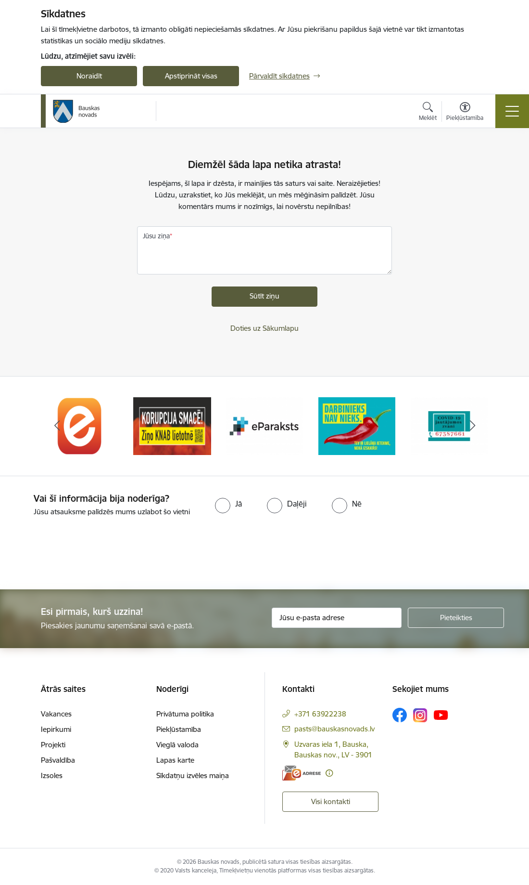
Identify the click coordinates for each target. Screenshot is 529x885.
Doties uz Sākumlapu (264, 328)
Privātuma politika (185, 713)
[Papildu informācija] (329, 773)
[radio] (228, 503)
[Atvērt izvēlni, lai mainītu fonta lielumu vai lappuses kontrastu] (464, 112)
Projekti (53, 744)
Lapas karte (175, 760)
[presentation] (80, 554)
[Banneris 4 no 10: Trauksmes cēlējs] (356, 425)
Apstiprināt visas (191, 75)
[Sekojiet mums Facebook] (399, 715)
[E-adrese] (301, 773)
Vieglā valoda (177, 744)
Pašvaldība (58, 760)
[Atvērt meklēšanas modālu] (427, 112)
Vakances (56, 713)
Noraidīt (89, 75)
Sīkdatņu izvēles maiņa (192, 775)
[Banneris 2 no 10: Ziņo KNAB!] (172, 425)
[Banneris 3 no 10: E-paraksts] (264, 425)
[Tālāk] (472, 426)
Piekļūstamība (178, 729)
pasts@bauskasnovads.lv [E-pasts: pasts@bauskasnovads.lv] (334, 728)
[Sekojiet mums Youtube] (441, 714)
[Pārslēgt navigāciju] (512, 111)
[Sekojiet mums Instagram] (420, 715)
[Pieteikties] (456, 618)
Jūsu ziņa (156, 236)
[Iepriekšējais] (57, 426)
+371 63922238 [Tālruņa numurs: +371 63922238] (320, 713)
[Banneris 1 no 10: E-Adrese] (80, 425)
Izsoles (52, 775)
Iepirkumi (56, 729)
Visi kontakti (330, 801)
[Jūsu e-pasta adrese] (337, 618)
